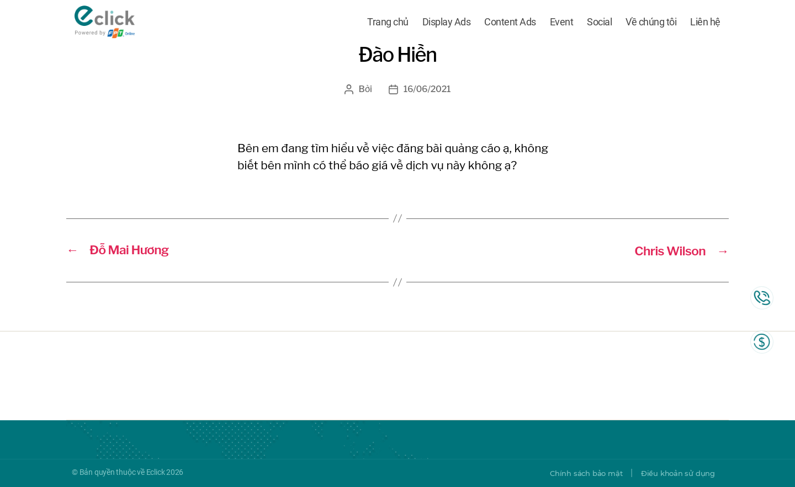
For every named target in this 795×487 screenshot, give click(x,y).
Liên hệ (705, 23)
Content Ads (510, 23)
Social (599, 23)
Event (562, 23)
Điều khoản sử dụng (675, 473)
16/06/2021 (427, 89)
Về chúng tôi (651, 23)
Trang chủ (388, 23)
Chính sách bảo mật (578, 473)
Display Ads (446, 23)
